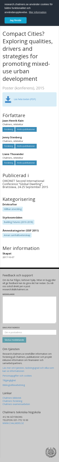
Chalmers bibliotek (12, 397)
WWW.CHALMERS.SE (13, 423)
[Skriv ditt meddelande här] (29, 310)
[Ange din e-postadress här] (29, 332)
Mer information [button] (37, 12)
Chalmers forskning (12, 400)
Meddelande (8, 294)
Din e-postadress (11, 327)
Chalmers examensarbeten (16, 404)
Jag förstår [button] (15, 20)
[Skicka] (14, 340)
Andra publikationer (26, 129)
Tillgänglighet (9, 380)
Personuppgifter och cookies (17, 375)
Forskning (8, 129)
